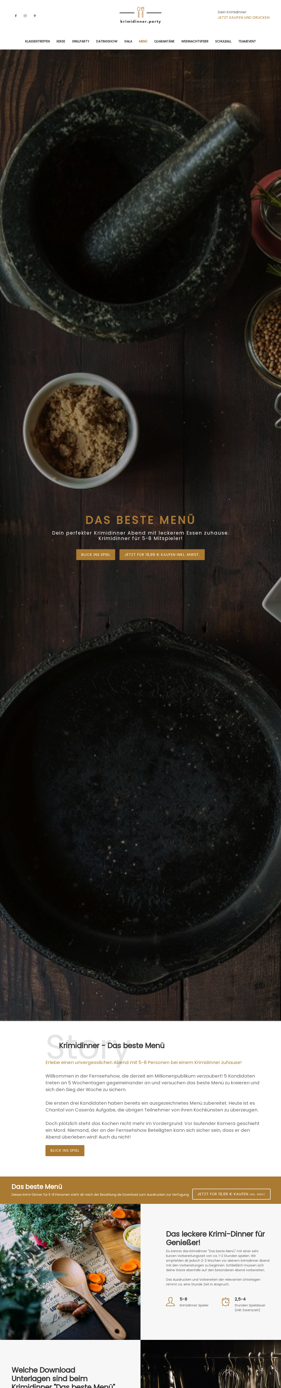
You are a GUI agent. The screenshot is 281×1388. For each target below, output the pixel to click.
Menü (143, 41)
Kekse (61, 41)
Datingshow (106, 41)
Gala (128, 41)
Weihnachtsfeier (194, 41)
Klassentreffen (37, 41)
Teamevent (247, 41)
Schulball (223, 41)
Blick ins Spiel (91, 555)
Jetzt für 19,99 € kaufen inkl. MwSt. (164, 555)
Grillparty (80, 41)
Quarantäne (164, 41)
